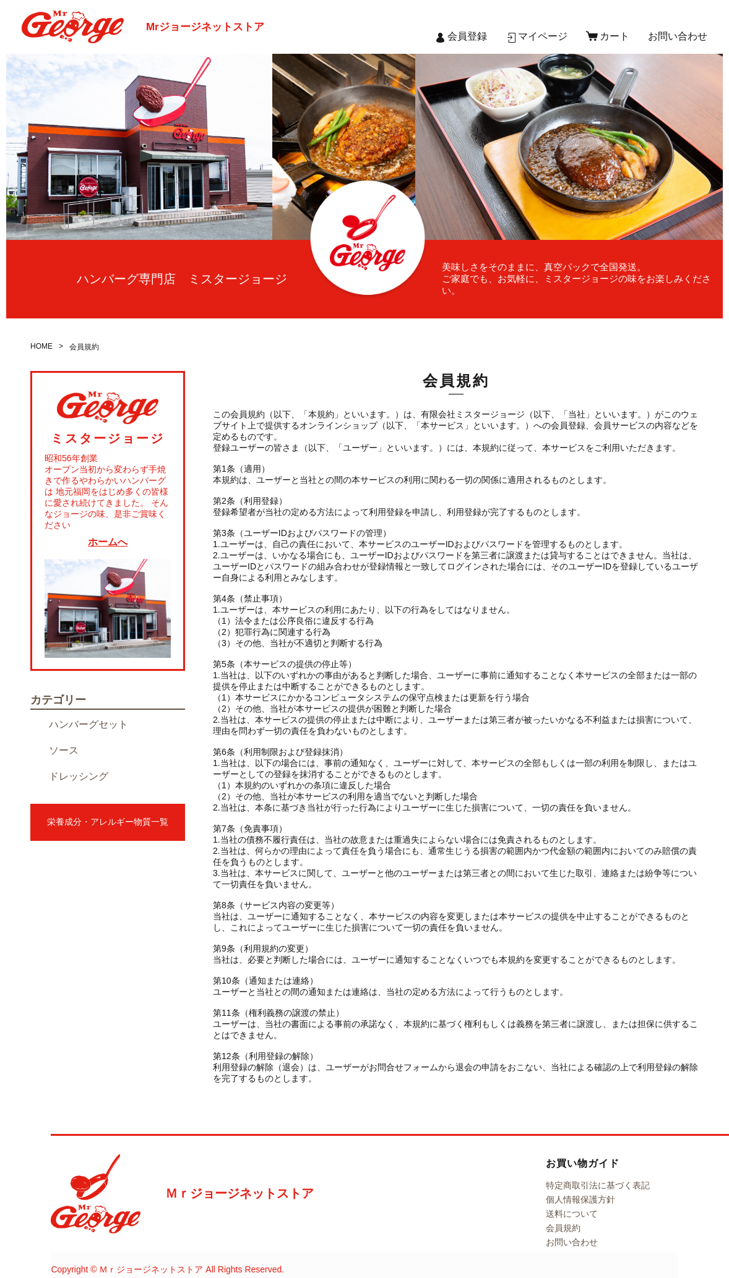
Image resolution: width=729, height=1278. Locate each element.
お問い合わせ (677, 36)
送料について (572, 1214)
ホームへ (107, 542)
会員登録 (467, 36)
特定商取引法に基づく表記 (598, 1185)
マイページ (542, 36)
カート (614, 36)
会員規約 (563, 1228)
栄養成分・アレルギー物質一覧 (107, 822)
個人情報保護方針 (580, 1199)
